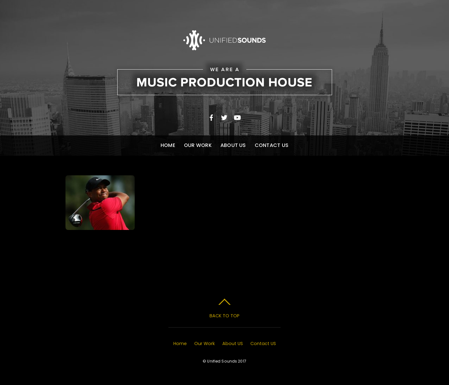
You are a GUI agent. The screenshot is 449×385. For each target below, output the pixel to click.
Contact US (271, 145)
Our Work (198, 145)
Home (168, 145)
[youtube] (237, 116)
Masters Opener (100, 239)
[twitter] (224, 116)
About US (233, 145)
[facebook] (211, 116)
